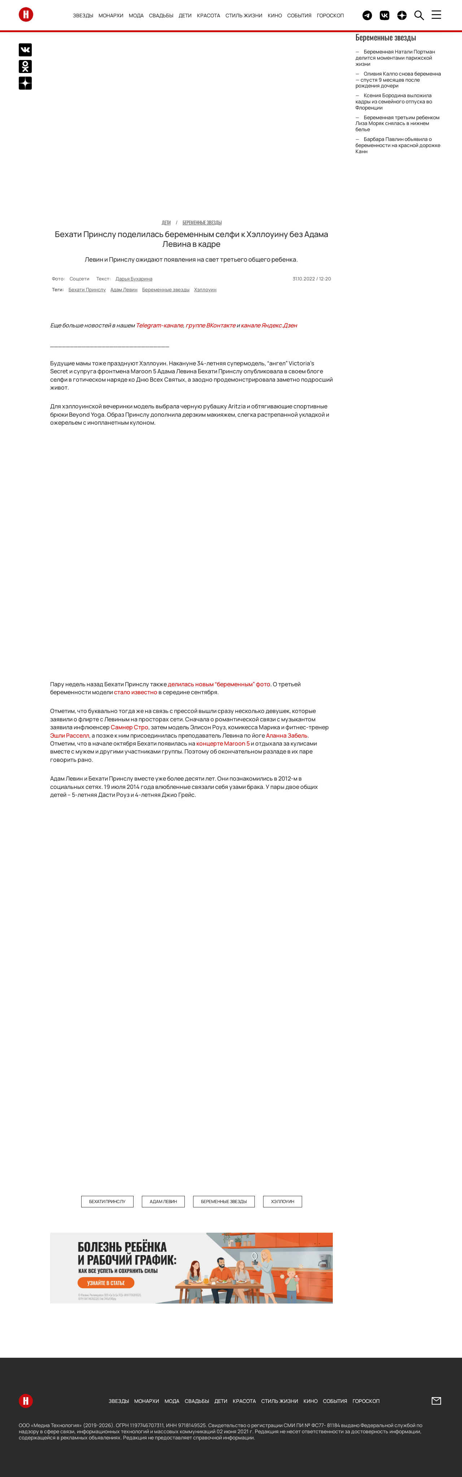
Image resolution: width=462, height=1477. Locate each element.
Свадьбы (162, 15)
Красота (209, 15)
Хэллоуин (205, 289)
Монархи (112, 15)
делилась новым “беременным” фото (219, 684)
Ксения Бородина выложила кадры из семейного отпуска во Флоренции (394, 101)
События (300, 15)
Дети (186, 15)
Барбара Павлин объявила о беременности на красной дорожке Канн (398, 145)
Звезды (84, 15)
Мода (137, 15)
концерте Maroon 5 (223, 743)
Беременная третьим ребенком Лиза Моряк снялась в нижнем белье (398, 123)
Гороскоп (331, 15)
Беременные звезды (165, 289)
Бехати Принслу (87, 289)
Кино (276, 15)
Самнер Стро (129, 727)
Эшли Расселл (69, 735)
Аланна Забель (287, 735)
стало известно (135, 692)
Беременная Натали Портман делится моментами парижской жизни (395, 57)
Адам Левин (124, 289)
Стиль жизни (245, 15)
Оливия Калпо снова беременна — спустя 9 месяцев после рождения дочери (398, 79)
